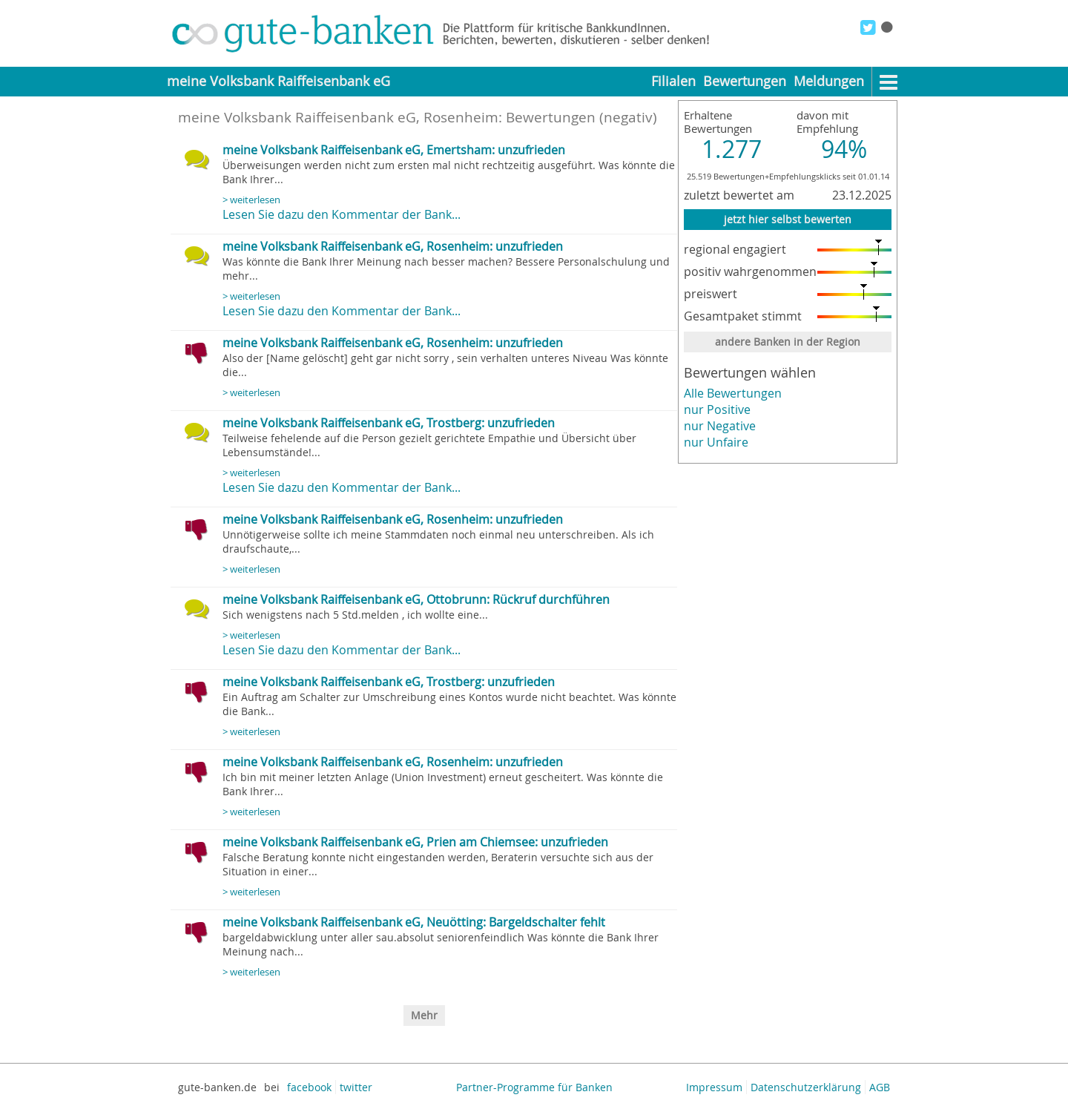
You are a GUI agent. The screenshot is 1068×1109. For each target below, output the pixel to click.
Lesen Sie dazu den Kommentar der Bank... (341, 214)
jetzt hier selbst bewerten (787, 219)
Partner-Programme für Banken (534, 1087)
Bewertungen (744, 81)
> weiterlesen (251, 200)
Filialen (673, 81)
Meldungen (829, 81)
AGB (879, 1087)
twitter (356, 1087)
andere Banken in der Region (787, 342)
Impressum (714, 1087)
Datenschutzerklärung (806, 1087)
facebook (309, 1087)
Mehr (424, 1015)
